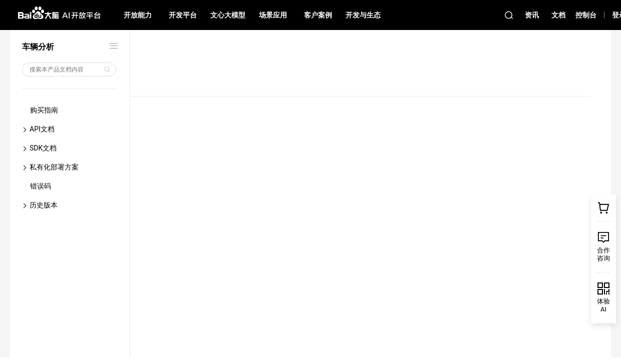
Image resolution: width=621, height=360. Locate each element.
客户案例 (318, 15)
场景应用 (273, 15)
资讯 (532, 15)
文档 (558, 15)
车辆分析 (38, 47)
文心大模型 (227, 15)
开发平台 (183, 15)
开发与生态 (363, 15)
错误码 (40, 186)
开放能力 (138, 15)
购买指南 (44, 110)
